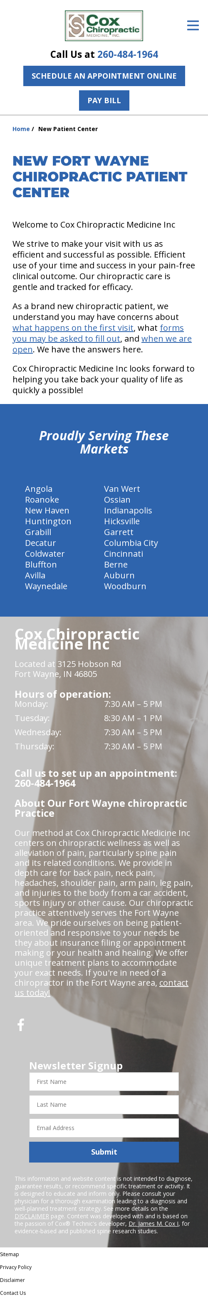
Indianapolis (128, 510)
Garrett (119, 532)
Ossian (117, 499)
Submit (104, 1152)
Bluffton (41, 564)
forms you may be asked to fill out (98, 333)
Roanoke (42, 499)
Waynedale (46, 586)
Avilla (35, 575)
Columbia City (131, 542)
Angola (38, 488)
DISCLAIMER (32, 1216)
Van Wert (122, 488)
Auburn (119, 575)
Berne (116, 564)
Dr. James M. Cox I (153, 1223)
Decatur (40, 542)
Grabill (38, 532)
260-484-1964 (127, 54)
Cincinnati (123, 553)
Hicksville (122, 521)
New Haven (47, 510)
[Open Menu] (193, 25)
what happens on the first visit (73, 327)
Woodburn (125, 586)
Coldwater (45, 553)
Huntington (48, 521)
